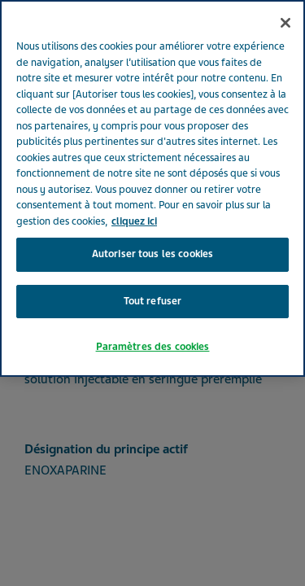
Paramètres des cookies (153, 327)
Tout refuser (153, 280)
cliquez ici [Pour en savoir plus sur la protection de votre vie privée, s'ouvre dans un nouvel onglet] (134, 201)
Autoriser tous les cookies (152, 234)
